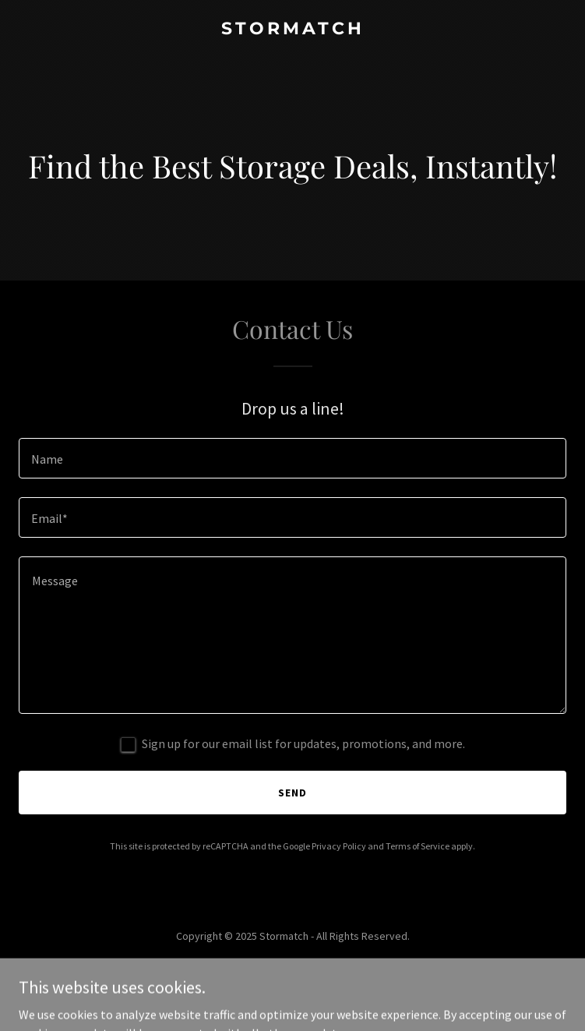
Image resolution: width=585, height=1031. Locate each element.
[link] (292, 29)
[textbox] (292, 458)
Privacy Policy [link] (339, 846)
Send (292, 793)
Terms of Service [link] (417, 846)
